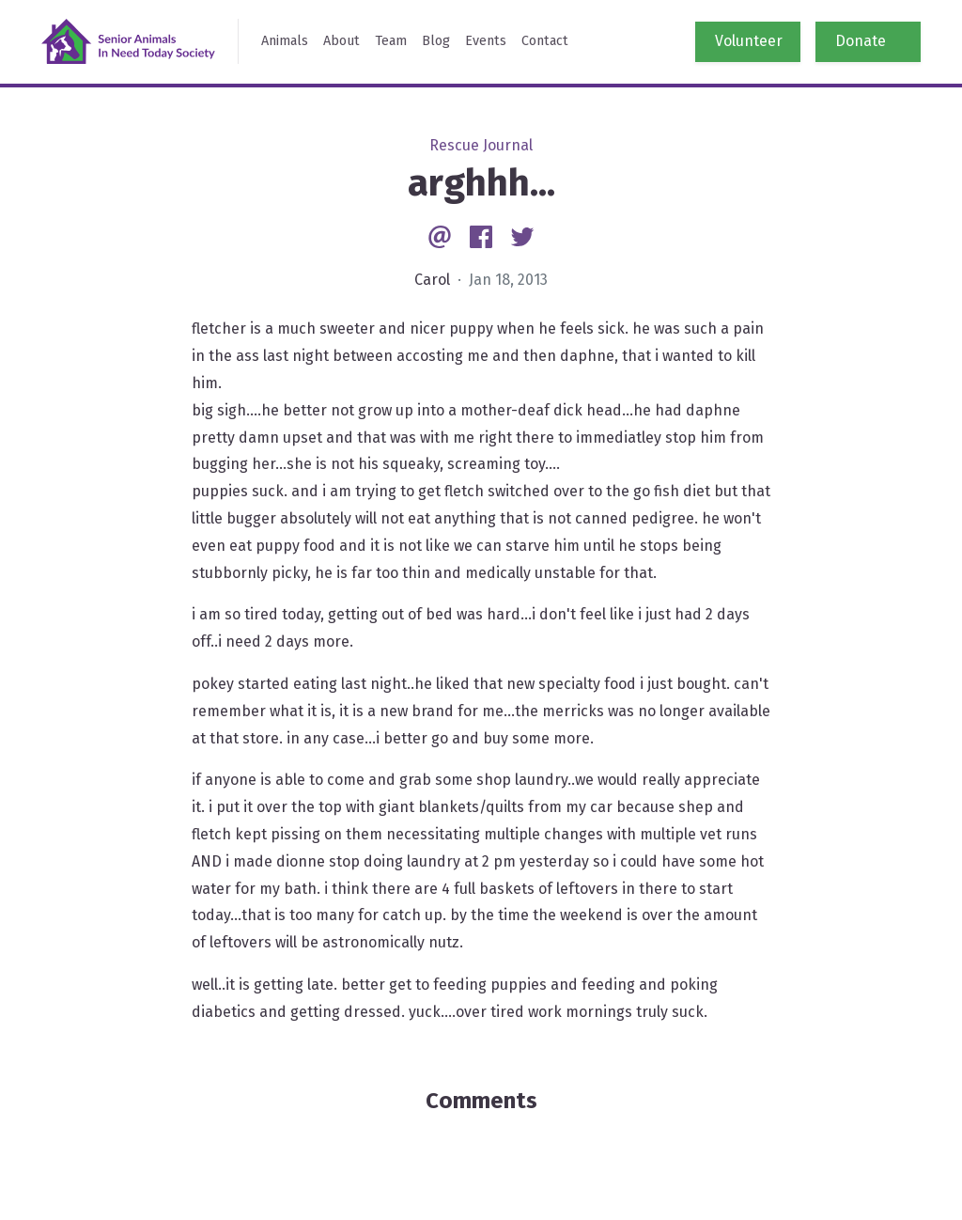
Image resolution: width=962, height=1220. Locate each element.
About (341, 41)
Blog (436, 41)
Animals (284, 41)
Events (485, 41)
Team (391, 41)
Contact (544, 41)
